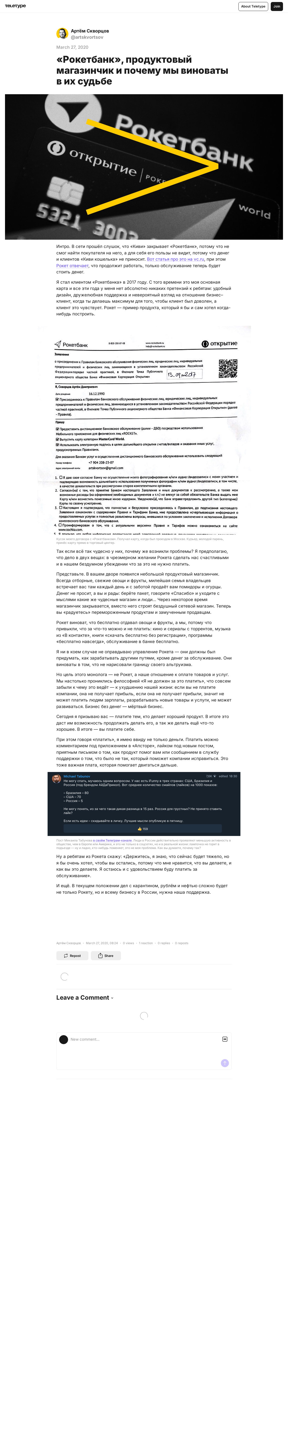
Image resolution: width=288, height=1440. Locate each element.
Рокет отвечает (72, 265)
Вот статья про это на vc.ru (175, 259)
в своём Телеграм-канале (112, 840)
